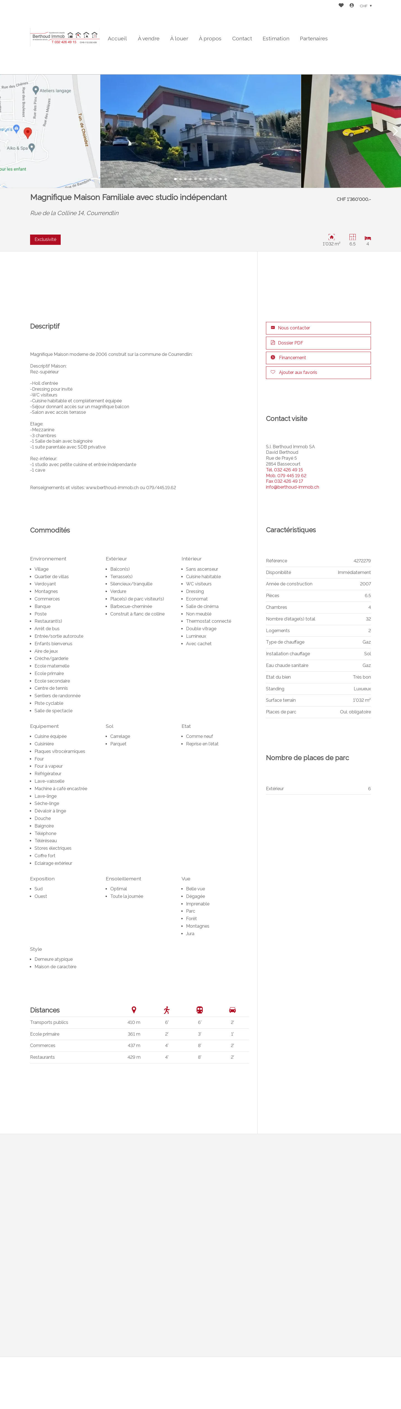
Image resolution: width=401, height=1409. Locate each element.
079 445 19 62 (286, 475)
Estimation (276, 38)
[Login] (351, 6)
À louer (179, 38)
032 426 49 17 (284, 481)
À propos (210, 38)
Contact (242, 38)
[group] (200, 131)
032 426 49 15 (284, 469)
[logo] (65, 37)
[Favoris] (341, 6)
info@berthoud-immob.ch (292, 487)
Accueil (117, 38)
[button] (5, 131)
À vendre (149, 38)
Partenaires (314, 38)
